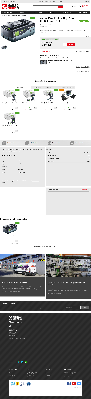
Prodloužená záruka (13, 377)
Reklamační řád (30, 373)
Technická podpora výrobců (70, 372)
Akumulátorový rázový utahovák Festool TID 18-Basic (9, 103)
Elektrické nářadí (7, 15)
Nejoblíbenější (20, 87)
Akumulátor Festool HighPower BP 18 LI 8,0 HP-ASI (9, 236)
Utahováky (49, 87)
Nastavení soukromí (68, 377)
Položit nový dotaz (85, 189)
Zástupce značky (83, 71)
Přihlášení (87, 1)
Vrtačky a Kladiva (36, 87)
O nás (46, 372)
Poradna (11, 373)
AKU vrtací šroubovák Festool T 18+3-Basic (29, 103)
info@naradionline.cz (16, 322)
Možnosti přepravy (83, 51)
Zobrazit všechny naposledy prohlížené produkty (45, 246)
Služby (28, 377)
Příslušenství (14, 15)
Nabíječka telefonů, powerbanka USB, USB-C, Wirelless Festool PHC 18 (68, 104)
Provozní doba (48, 375)
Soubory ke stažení (83, 67)
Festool (45, 26)
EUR (75, 6)
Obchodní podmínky (32, 372)
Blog (10, 372)
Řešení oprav (12, 375)
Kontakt (47, 373)
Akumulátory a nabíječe (22, 15)
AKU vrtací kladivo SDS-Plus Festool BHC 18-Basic (47, 103)
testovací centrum (62, 289)
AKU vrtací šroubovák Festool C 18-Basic (9, 126)
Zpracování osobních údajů (70, 373)
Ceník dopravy (30, 375)
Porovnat (87, 36)
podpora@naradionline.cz (10, 1)
